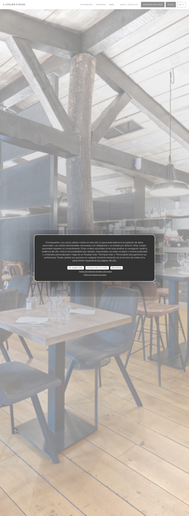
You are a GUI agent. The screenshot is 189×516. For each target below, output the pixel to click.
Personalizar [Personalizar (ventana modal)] (116, 267)
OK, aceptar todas (76, 267)
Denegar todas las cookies (97, 267)
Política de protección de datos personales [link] (95, 271)
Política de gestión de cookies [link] (95, 275)
